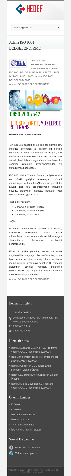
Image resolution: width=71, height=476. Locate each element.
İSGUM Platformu (20, 419)
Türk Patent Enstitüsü (22, 424)
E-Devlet (16, 404)
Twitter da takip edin (23, 453)
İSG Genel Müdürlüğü (23, 414)
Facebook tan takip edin (25, 447)
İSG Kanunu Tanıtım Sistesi (26, 429)
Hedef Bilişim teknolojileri (33, 472)
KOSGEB (16, 409)
